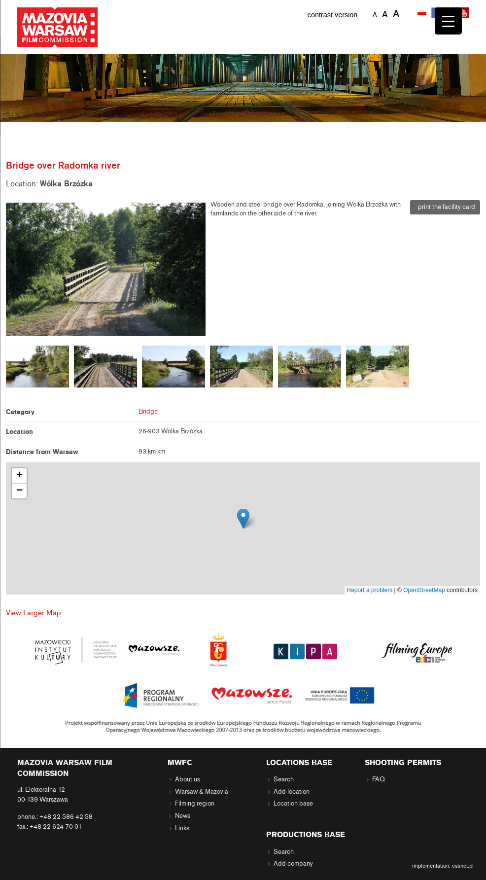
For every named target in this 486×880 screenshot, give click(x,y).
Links (182, 828)
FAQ (378, 779)
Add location (292, 792)
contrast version (333, 15)
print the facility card (445, 207)
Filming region (194, 804)
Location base (293, 804)
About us (187, 779)
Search (284, 779)
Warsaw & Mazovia (201, 792)
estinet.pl (463, 865)
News (182, 816)
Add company (293, 864)
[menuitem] (422, 13)
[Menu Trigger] (448, 21)
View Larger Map (33, 612)
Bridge (148, 412)
